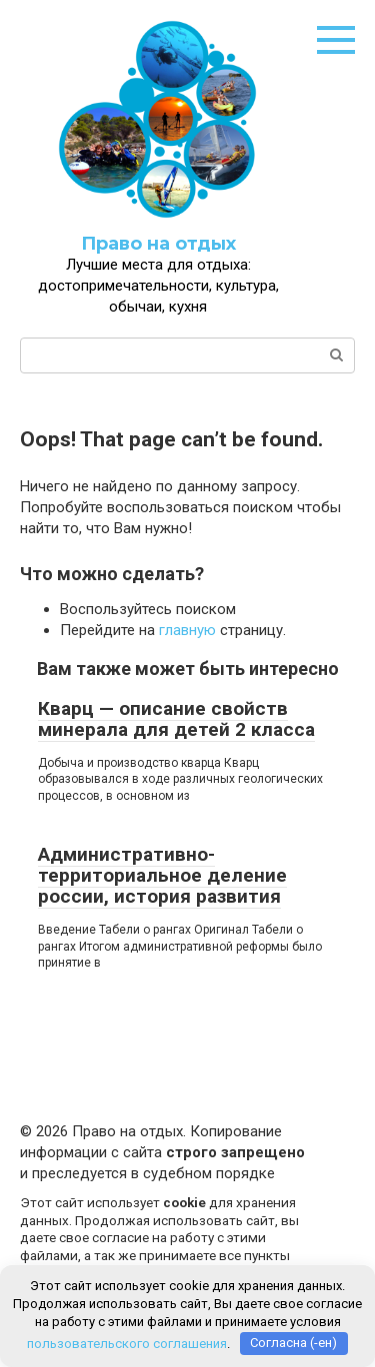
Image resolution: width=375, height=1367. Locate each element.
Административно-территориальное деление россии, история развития (162, 875)
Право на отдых (158, 244)
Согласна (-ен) (293, 1342)
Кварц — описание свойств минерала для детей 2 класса (176, 719)
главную (187, 630)
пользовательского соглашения (127, 1342)
